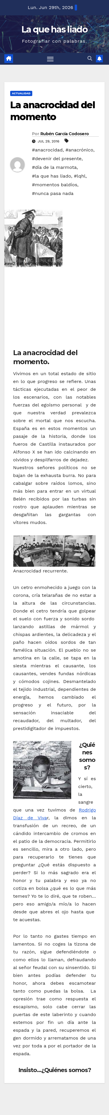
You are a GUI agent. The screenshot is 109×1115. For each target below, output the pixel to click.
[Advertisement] (56, 309)
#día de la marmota (54, 167)
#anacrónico (79, 150)
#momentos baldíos (54, 184)
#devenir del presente (57, 158)
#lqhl (79, 176)
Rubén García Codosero (64, 133)
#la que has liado (51, 176)
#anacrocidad (47, 150)
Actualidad (21, 93)
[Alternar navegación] (50, 59)
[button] (89, 58)
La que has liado (54, 29)
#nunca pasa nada (53, 193)
